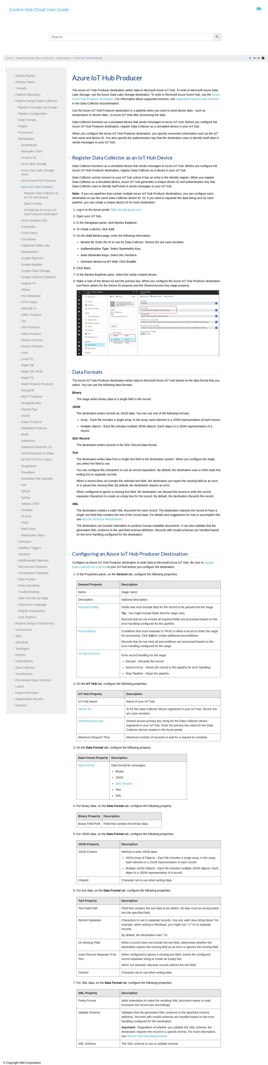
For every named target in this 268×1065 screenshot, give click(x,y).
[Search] (217, 37)
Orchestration (33, 573)
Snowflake (28, 472)
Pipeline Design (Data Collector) (35, 58)
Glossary (21, 705)
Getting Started (25, 75)
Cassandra (28, 226)
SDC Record (123, 783)
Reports (20, 654)
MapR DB (27, 365)
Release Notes (25, 82)
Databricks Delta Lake (35, 245)
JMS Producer (30, 327)
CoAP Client (29, 233)
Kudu (24, 352)
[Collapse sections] (250, 58)
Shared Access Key (90, 721)
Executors (24, 541)
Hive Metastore (31, 296)
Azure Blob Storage (33, 164)
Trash (24, 522)
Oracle (25, 415)
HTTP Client (29, 302)
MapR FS (27, 377)
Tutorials (20, 88)
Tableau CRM (30, 503)
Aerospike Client (32, 151)
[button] (13, 76)
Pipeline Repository (28, 94)
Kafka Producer (31, 333)
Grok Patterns (27, 617)
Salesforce (28, 440)
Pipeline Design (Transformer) (34, 623)
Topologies (22, 648)
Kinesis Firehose (32, 340)
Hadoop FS (28, 283)
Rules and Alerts (29, 585)
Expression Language (32, 604)
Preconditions (87, 631)
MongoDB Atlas (31, 403)
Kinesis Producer (32, 346)
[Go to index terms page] (257, 10)
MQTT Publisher (32, 396)
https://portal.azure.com (126, 209)
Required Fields (88, 607)
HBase (25, 289)
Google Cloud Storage (35, 270)
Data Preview (27, 579)
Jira (23, 321)
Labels (19, 686)
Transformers (24, 674)
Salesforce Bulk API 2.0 (36, 447)
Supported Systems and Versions (197, 99)
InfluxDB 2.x (29, 308)
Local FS (27, 359)
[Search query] (135, 37)
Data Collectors (25, 667)
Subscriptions (24, 661)
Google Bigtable (31, 264)
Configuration (32, 113)
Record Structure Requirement (102, 519)
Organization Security (29, 699)
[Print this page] (263, 58)
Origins (22, 126)
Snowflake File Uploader (37, 478)
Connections (23, 629)
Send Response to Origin (37, 453)
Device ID (84, 709)
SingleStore (28, 466)
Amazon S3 (28, 157)
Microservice (32, 566)
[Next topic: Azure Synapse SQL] (258, 58)
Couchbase (28, 239)
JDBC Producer (31, 314)
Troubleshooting (28, 592)
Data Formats (27, 120)
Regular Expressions (31, 611)
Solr (23, 485)
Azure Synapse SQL (34, 220)
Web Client (28, 529)
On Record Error (89, 653)
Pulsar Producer (31, 422)
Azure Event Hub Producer (38, 180)
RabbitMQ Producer (34, 428)
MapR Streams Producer (37, 384)
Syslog (25, 497)
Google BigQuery (32, 258)
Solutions (24, 554)
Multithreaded (33, 560)
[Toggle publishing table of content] (6, 68)
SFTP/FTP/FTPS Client (36, 459)
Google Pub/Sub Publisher (38, 277)
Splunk (25, 491)
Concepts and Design (38, 107)
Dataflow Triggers (29, 548)
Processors (25, 132)
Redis (25, 434)
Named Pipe (29, 409)
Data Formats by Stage (33, 598)
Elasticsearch (30, 251)
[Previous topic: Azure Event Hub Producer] (255, 58)
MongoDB (27, 390)
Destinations (64, 58)
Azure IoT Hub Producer (88, 58)
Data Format (86, 765)
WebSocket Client (32, 535)
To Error (26, 516)
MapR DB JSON (32, 371)
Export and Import (27, 692)
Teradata (26, 510)
